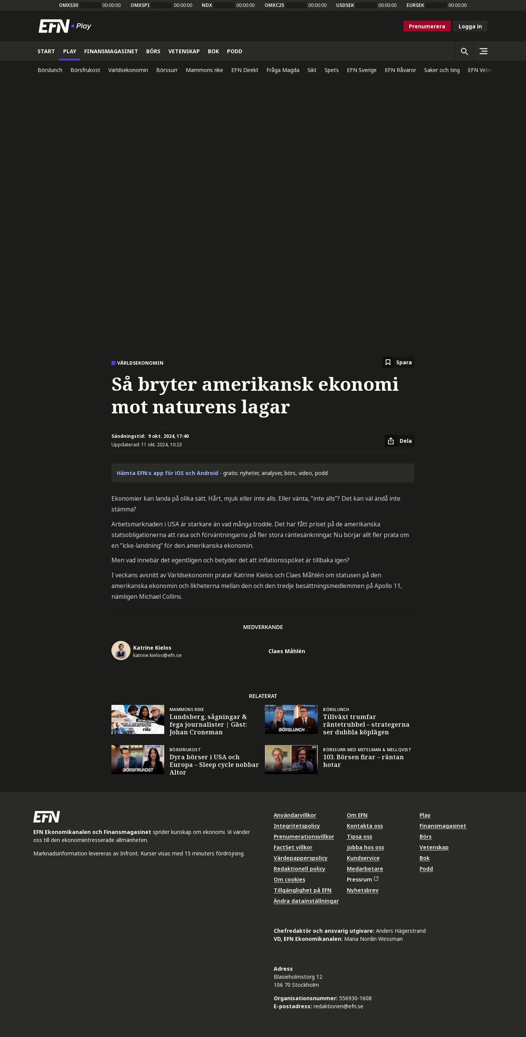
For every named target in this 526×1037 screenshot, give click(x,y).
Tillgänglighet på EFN (303, 890)
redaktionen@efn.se (338, 1006)
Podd (426, 868)
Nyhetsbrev (363, 890)
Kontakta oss (365, 825)
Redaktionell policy (299, 868)
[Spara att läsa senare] (398, 362)
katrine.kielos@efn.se (157, 655)
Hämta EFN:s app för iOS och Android (167, 473)
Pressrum (362, 879)
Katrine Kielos (152, 647)
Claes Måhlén (286, 651)
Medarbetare (365, 868)
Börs (425, 836)
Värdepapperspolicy (301, 858)
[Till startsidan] (67, 26)
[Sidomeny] (483, 51)
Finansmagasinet (443, 825)
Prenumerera (427, 26)
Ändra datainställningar (306, 900)
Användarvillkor (295, 815)
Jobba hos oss (365, 847)
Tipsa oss (359, 836)
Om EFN (357, 815)
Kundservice (363, 858)
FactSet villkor (293, 847)
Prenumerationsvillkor (304, 836)
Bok (425, 858)
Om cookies (289, 879)
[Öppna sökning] (464, 51)
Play (425, 815)
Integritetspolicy (297, 825)
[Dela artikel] (400, 441)
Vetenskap (434, 847)
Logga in (470, 26)
